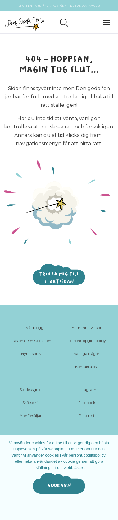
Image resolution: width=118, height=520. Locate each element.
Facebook (86, 402)
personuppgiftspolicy (87, 455)
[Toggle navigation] (108, 21)
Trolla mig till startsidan (59, 277)
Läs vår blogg (31, 327)
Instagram (86, 389)
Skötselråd (31, 402)
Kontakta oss (86, 366)
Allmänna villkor (87, 327)
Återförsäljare (31, 415)
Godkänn (59, 485)
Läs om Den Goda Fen (31, 340)
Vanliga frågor (86, 353)
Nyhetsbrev (31, 353)
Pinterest (87, 415)
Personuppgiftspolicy (87, 340)
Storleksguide (31, 389)
